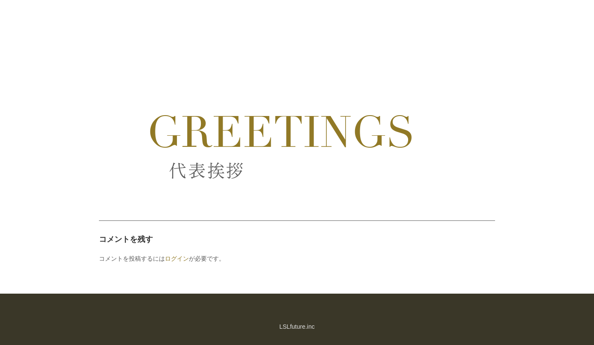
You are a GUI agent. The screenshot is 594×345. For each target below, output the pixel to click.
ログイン (177, 258)
